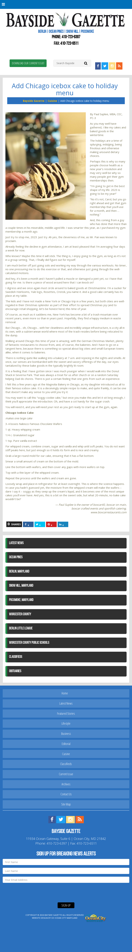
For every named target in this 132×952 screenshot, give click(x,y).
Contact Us (66, 794)
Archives (66, 784)
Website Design (40, 917)
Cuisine (52, 101)
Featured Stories (66, 713)
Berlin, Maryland (19, 571)
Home (65, 693)
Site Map (66, 804)
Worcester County (20, 614)
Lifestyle (66, 723)
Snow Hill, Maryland (21, 586)
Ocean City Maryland (66, 917)
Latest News (16, 543)
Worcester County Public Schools (29, 643)
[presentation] (30, 893)
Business (66, 733)
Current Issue (66, 774)
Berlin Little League (21, 628)
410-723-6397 (71, 37)
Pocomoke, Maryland (21, 600)
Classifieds (15, 657)
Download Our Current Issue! (28, 63)
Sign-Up (66, 905)
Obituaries (15, 671)
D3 (52, 917)
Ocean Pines (15, 557)
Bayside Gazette (33, 101)
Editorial (66, 744)
